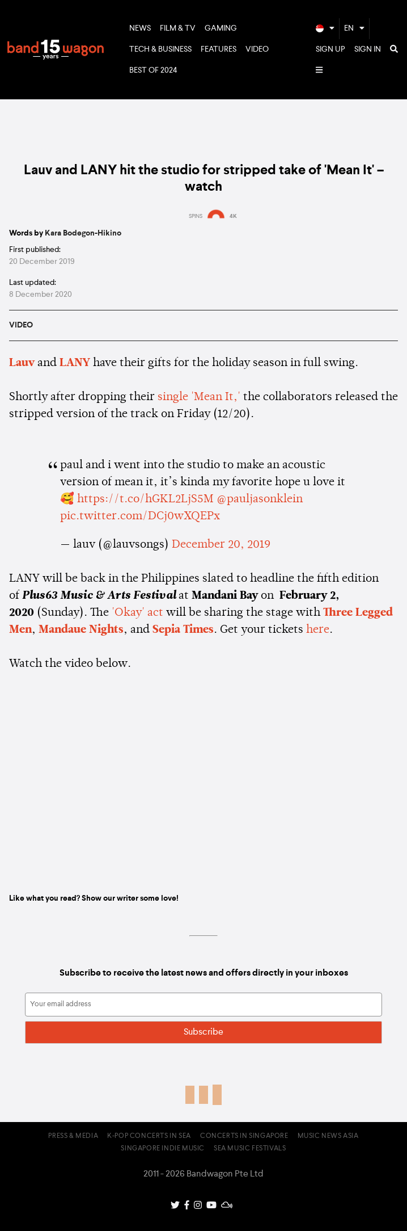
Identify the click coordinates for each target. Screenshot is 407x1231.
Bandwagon (56, 50)
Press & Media (73, 1136)
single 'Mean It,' (199, 397)
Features (218, 49)
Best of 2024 (153, 70)
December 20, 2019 (221, 545)
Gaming (221, 28)
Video (257, 49)
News (140, 28)
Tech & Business (160, 49)
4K (233, 216)
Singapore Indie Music (163, 1148)
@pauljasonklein (260, 499)
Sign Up (330, 49)
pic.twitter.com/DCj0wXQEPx (140, 516)
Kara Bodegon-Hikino (83, 233)
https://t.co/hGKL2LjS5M (145, 499)
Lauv (22, 363)
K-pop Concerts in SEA (149, 1136)
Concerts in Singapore (244, 1136)
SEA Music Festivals (250, 1148)
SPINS (195, 216)
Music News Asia (328, 1136)
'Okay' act (137, 613)
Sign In (367, 49)
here (317, 630)
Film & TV (178, 28)
